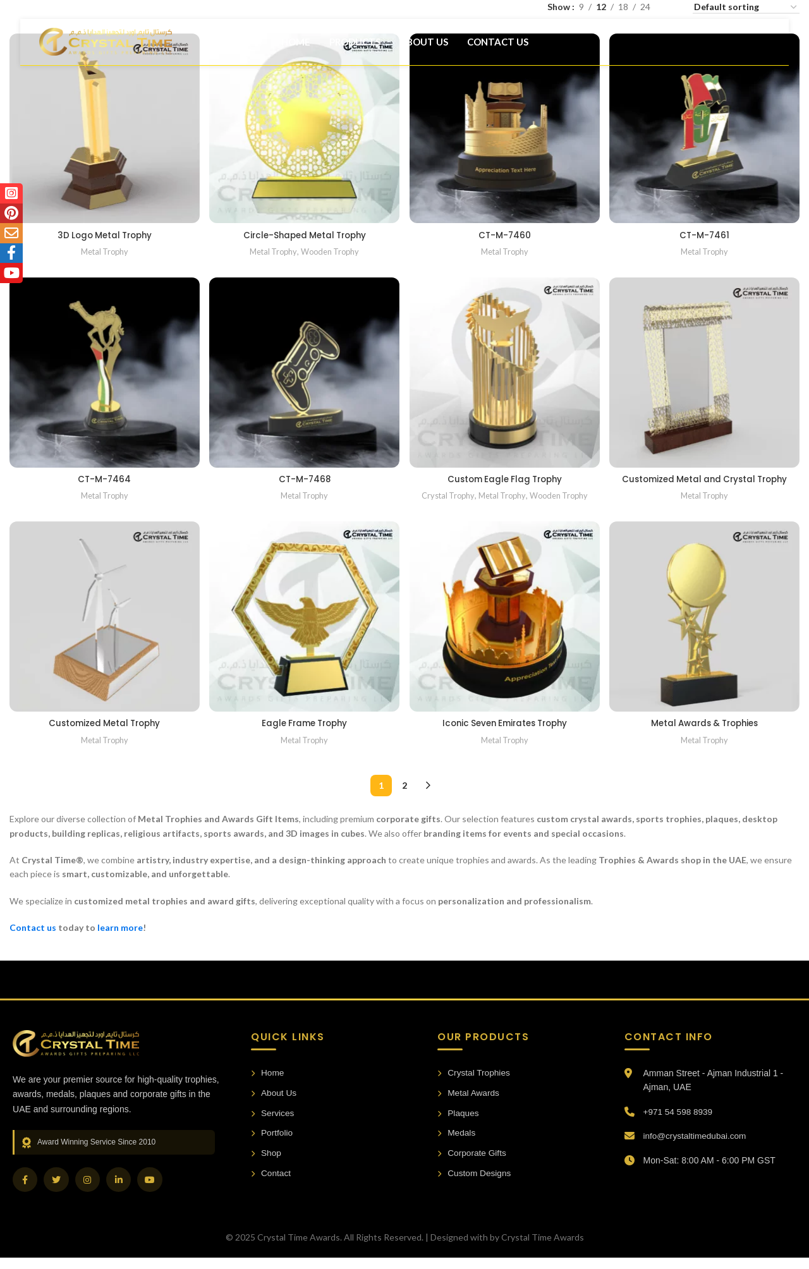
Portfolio (272, 1146)
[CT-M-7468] (304, 372)
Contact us (32, 938)
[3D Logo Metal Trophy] (103, 127)
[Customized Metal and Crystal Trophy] (706, 372)
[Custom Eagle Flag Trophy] (505, 372)
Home (267, 1084)
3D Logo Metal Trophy (103, 232)
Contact (271, 1186)
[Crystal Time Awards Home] (76, 1054)
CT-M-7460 (505, 232)
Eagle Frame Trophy (304, 734)
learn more (120, 938)
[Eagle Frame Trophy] (304, 629)
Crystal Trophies (474, 1084)
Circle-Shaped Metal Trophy (304, 232)
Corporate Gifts (472, 1166)
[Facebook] (25, 1191)
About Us (274, 1105)
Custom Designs (475, 1186)
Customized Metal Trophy (103, 734)
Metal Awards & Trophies (705, 734)
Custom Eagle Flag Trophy (505, 477)
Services (273, 1125)
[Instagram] (88, 1191)
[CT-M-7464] (103, 372)
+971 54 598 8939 (679, 1122)
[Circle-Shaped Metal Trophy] (304, 127)
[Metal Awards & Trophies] (706, 629)
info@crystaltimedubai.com (696, 1147)
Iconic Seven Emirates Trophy (505, 734)
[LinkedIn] (120, 1191)
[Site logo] (105, 46)
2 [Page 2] (404, 796)
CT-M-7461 (705, 232)
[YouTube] (151, 1191)
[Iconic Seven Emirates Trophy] (505, 629)
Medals (456, 1146)
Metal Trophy (103, 249)
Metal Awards (469, 1105)
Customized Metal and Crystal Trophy (705, 483)
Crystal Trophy (445, 494)
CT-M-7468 (304, 477)
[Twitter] (57, 1191)
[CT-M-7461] (706, 127)
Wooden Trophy (331, 249)
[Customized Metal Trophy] (103, 629)
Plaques (458, 1125)
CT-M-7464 (103, 477)
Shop (266, 1166)
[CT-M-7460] (505, 127)
